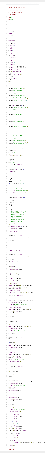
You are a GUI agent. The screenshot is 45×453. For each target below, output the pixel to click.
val (30, 3)
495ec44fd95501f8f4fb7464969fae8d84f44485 (20, 3)
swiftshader (7, 3)
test (29, 3)
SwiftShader (12, 3)
